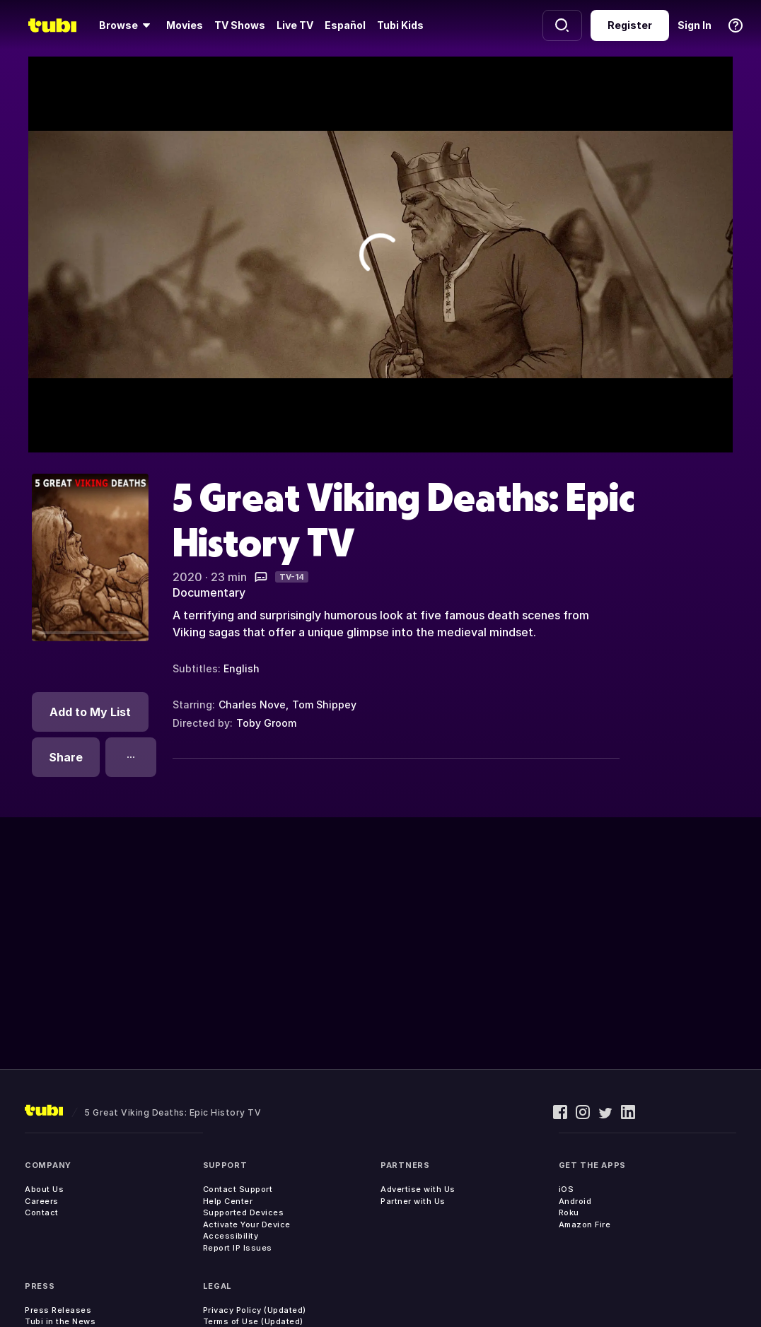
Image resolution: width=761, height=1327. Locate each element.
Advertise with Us (417, 1189)
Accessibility (231, 1236)
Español (345, 25)
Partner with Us (413, 1201)
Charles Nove (252, 704)
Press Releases (58, 1310)
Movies (184, 25)
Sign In (694, 25)
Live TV (295, 25)
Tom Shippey (324, 704)
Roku (569, 1212)
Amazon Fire (585, 1224)
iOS (566, 1189)
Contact (42, 1212)
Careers (42, 1201)
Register (630, 25)
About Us (44, 1189)
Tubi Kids (400, 25)
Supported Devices (243, 1212)
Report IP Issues (237, 1248)
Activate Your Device (247, 1224)
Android (575, 1201)
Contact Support (238, 1189)
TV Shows (239, 25)
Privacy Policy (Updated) (254, 1310)
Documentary (209, 592)
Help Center (228, 1201)
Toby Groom (266, 723)
